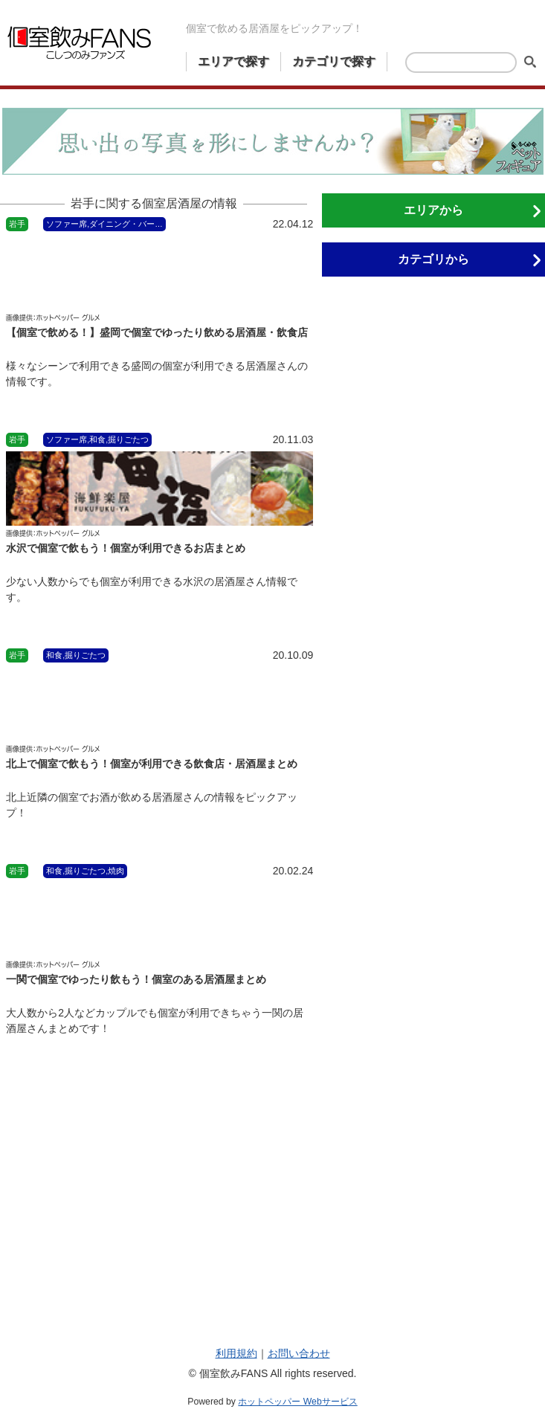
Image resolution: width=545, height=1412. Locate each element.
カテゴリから (433, 259)
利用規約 (236, 1353)
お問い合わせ (299, 1353)
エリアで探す (233, 61)
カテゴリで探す (333, 61)
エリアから (433, 210)
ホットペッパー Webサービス (297, 1401)
